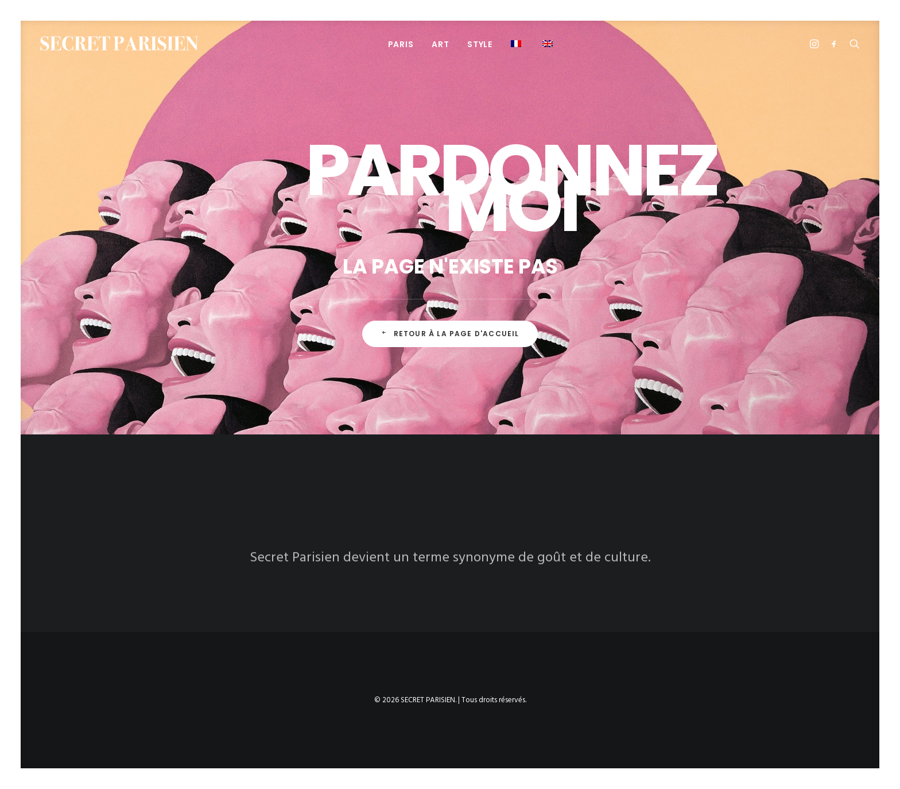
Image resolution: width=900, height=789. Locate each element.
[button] (517, 43)
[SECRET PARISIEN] (119, 43)
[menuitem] (401, 44)
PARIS (401, 44)
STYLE (479, 44)
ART (440, 44)
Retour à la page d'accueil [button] (450, 333)
